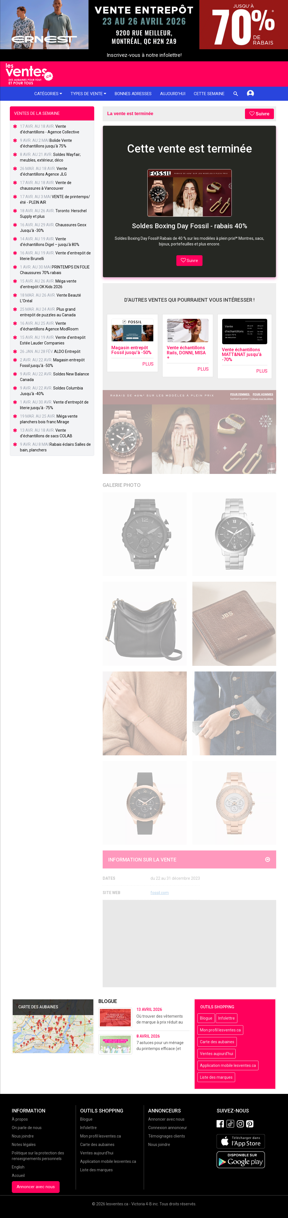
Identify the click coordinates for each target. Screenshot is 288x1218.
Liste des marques (216, 1077)
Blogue (206, 1018)
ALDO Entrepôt (67, 351)
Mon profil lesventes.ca (220, 1030)
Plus (148, 364)
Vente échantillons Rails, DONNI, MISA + (186, 352)
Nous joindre (23, 1136)
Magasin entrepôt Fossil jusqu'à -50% (131, 350)
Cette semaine (209, 93)
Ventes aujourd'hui (216, 1053)
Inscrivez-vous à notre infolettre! (144, 55)
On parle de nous (27, 1127)
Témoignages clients (166, 1136)
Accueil (18, 1175)
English (18, 1167)
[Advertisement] (189, 943)
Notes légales (24, 1144)
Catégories (48, 93)
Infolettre (226, 1018)
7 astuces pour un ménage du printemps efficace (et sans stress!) (160, 1048)
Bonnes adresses (133, 93)
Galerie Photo (122, 485)
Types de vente (88, 93)
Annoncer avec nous (36, 1186)
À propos (20, 1119)
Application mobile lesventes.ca (228, 1065)
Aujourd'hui (172, 93)
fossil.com (159, 892)
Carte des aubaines (217, 1042)
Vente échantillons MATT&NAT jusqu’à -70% (242, 354)
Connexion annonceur (167, 1127)
